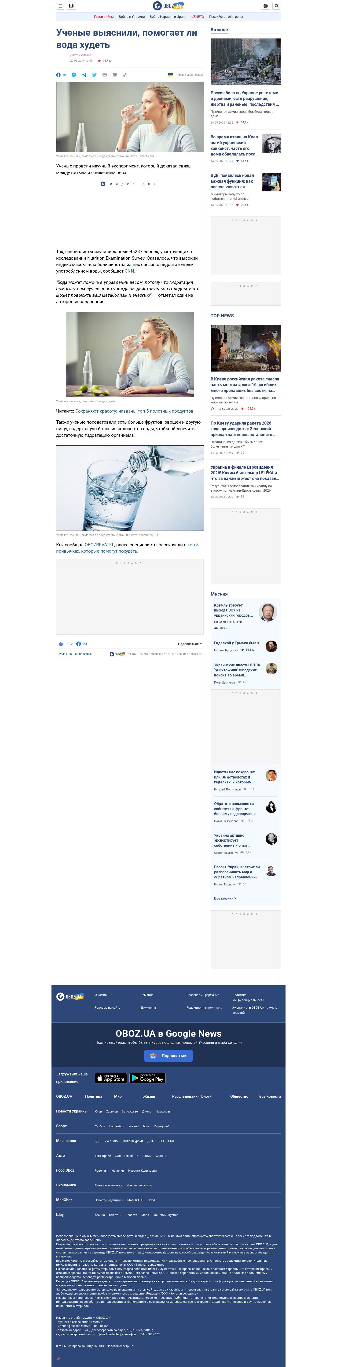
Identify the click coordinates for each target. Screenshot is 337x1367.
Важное (219, 29)
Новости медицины (109, 1200)
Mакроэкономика (139, 1185)
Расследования (186, 1096)
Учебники (112, 1141)
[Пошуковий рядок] (277, 5)
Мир (118, 1096)
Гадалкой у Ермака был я (236, 643)
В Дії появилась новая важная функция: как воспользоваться (232, 181)
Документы (149, 1007)
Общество (239, 1096)
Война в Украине (132, 17)
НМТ (171, 1141)
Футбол (100, 1126)
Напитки (118, 1170)
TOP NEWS (222, 316)
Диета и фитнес (80, 55)
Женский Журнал (166, 1215)
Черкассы (163, 1111)
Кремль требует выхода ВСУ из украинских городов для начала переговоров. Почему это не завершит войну (233, 610)
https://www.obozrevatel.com (210, 1236)
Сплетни (115, 1215)
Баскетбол (116, 1126)
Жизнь (149, 1096)
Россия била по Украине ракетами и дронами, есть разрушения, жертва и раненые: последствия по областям (245, 98)
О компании (103, 995)
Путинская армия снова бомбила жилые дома (242, 114)
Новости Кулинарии (142, 1170)
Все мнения (223, 898)
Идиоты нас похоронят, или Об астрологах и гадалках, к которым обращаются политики (235, 777)
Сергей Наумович (226, 852)
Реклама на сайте (107, 1007)
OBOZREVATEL (99, 544)
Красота (131, 1215)
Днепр (146, 1111)
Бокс (146, 1126)
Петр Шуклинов (224, 682)
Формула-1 (161, 1126)
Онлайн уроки (133, 1141)
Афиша (100, 1215)
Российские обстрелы (226, 17)
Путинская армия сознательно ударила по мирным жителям (243, 400)
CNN (129, 271)
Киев (98, 1111)
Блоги (206, 1096)
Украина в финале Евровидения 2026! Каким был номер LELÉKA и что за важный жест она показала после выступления (244, 473)
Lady (133, 654)
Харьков (112, 1111)
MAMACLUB (135, 1200)
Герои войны (104, 17)
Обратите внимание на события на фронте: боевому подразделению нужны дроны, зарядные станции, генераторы (236, 808)
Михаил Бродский (226, 650)
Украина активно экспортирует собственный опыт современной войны (232, 840)
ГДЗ (97, 1141)
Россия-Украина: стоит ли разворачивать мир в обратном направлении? (237, 872)
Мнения (219, 594)
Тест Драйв (103, 1156)
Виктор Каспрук (224, 884)
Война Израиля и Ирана (168, 17)
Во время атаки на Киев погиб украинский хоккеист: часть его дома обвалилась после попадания (234, 145)
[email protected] (110, 1334)
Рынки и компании (108, 1185)
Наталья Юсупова (226, 821)
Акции (147, 1156)
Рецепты (101, 1170)
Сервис (161, 1156)
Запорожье (130, 1111)
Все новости (270, 1096)
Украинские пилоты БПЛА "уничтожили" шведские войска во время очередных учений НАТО (237, 670)
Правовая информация (203, 995)
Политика (93, 1096)
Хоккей (133, 1126)
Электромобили (126, 1156)
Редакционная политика (75, 654)
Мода (145, 1215)
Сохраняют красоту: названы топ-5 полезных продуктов (134, 411)
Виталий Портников (227, 789)
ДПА (150, 1141)
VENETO (198, 17)
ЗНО (161, 1141)
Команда (147, 995)
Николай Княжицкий (228, 622)
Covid (151, 1200)
